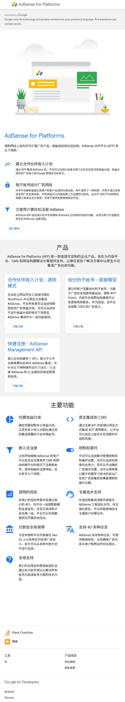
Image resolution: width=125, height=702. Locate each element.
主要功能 (62, 405)
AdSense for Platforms (34, 135)
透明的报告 (28, 492)
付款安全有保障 (32, 527)
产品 (62, 247)
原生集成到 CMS (93, 417)
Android (9, 691)
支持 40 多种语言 (93, 527)
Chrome (9, 697)
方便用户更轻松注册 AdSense (40, 209)
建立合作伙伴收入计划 (34, 164)
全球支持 (26, 558)
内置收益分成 (30, 417)
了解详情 (17, 326)
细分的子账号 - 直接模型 (92, 280)
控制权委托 (88, 448)
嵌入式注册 (28, 448)
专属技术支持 (90, 492)
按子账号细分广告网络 (34, 185)
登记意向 (14, 228)
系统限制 (70, 661)
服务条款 (70, 667)
